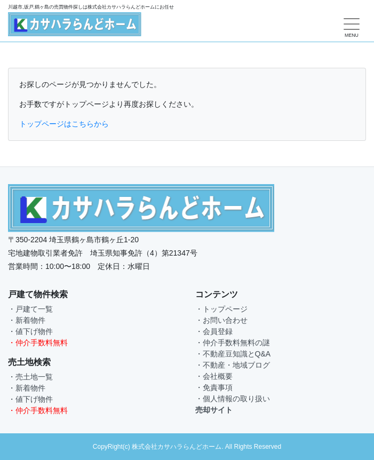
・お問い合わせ (221, 320)
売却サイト (214, 410)
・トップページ (221, 309)
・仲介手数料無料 (38, 342)
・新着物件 (26, 320)
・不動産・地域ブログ (232, 365)
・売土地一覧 (30, 376)
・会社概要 (214, 376)
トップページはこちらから (64, 124)
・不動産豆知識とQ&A (233, 354)
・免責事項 (214, 387)
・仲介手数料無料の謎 (232, 342)
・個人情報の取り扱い (232, 398)
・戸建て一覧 (30, 309)
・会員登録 (214, 331)
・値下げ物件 (30, 331)
